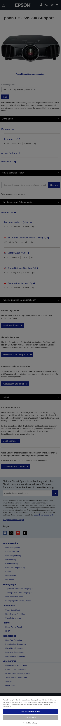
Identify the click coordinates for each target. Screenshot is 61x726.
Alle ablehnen (30, 717)
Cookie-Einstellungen (30, 723)
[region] (30, 711)
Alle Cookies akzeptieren (30, 712)
